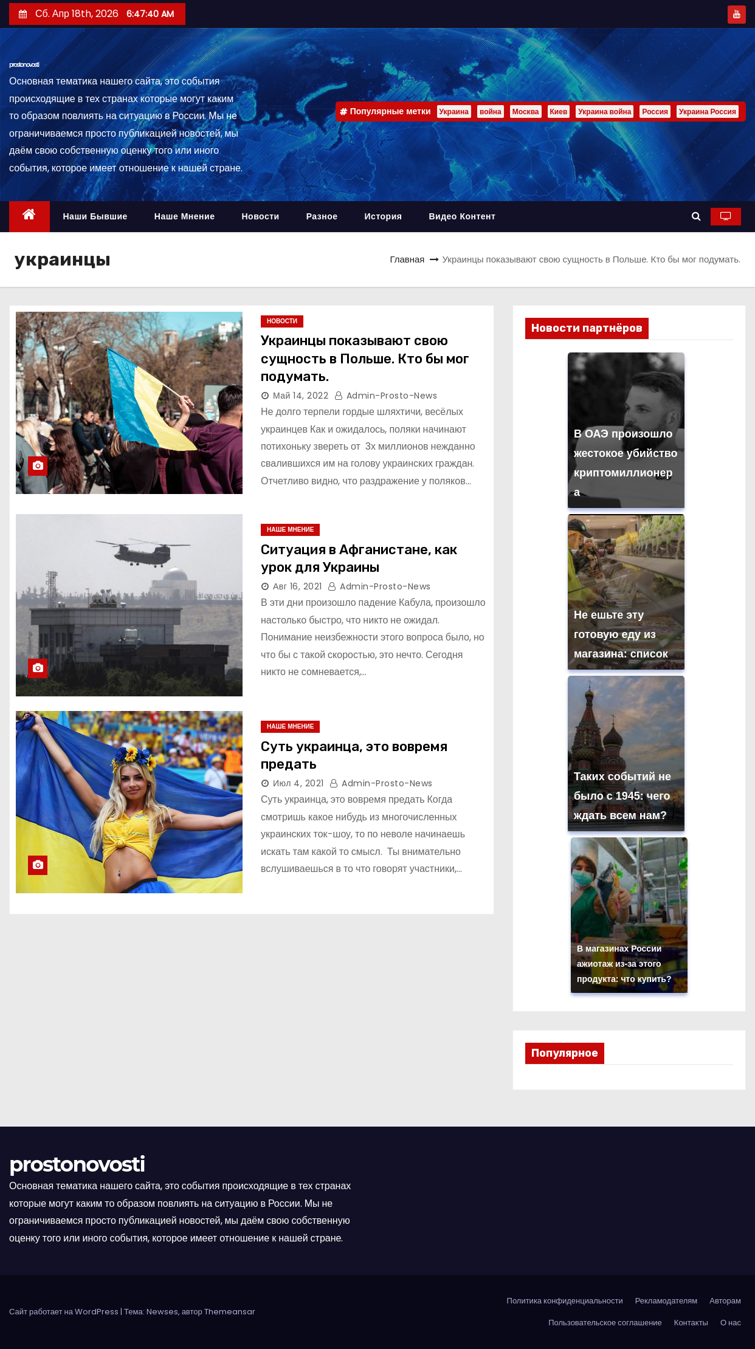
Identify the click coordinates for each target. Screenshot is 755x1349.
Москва (525, 111)
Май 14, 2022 (300, 396)
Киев (559, 111)
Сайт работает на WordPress (64, 1311)
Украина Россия (707, 111)
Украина (454, 111)
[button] (696, 216)
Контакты (691, 1322)
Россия (655, 111)
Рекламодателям (666, 1300)
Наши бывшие (95, 216)
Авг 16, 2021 (297, 586)
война (491, 111)
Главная (407, 259)
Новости (260, 216)
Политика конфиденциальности (565, 1300)
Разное (322, 216)
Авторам (725, 1300)
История (383, 216)
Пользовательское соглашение (605, 1322)
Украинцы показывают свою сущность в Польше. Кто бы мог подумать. (365, 358)
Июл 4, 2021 (298, 783)
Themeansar (229, 1311)
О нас (730, 1322)
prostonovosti (24, 65)
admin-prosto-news (386, 396)
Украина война (604, 111)
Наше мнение (184, 216)
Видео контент (462, 216)
